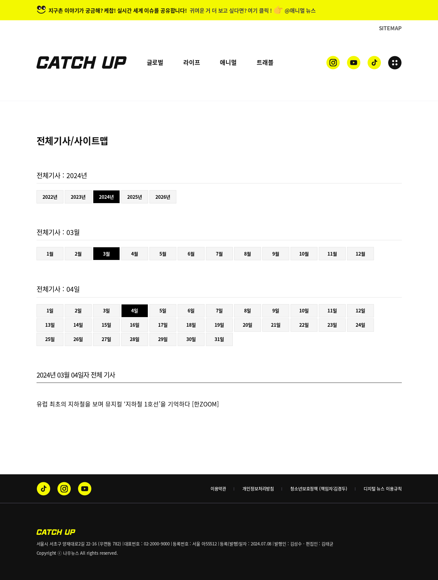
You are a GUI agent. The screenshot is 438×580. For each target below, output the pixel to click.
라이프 (191, 62)
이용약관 (218, 488)
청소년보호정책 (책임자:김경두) (318, 488)
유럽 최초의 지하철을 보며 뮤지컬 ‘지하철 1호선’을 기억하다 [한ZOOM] (128, 404)
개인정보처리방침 (258, 488)
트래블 (265, 62)
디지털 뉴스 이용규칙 (383, 488)
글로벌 (155, 62)
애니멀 (228, 62)
